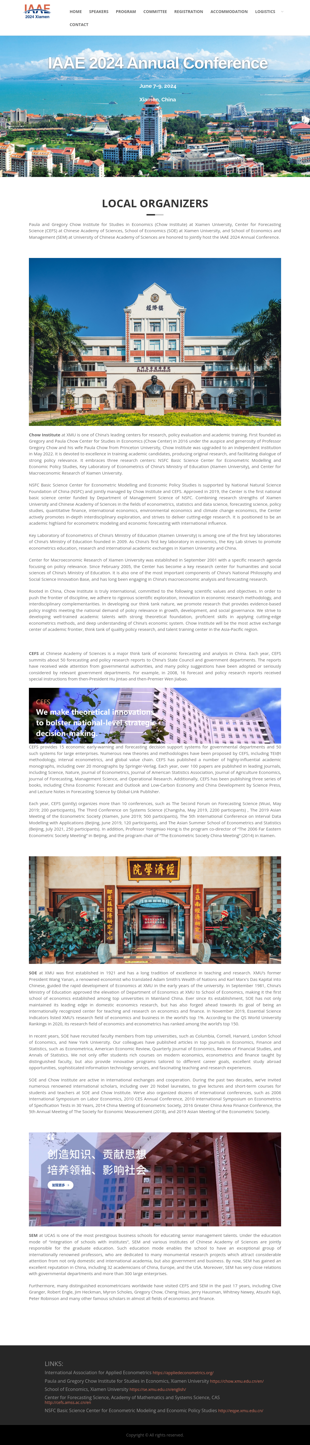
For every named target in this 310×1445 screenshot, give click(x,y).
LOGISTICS (265, 11)
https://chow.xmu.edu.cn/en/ (237, 1381)
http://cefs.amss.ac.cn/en (68, 1402)
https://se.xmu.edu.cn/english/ (157, 1389)
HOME (76, 11)
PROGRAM (126, 11)
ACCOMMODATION (229, 11)
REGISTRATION (188, 11)
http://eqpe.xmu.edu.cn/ (240, 1410)
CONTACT (79, 24)
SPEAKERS (99, 11)
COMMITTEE (155, 11)
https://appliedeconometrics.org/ (183, 1372)
